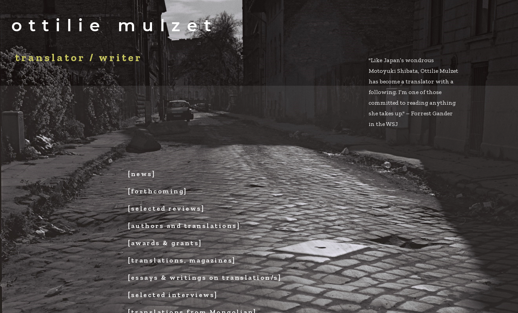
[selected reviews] (166, 208)
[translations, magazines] (182, 260)
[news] (141, 174)
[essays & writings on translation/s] (204, 277)
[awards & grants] (165, 243)
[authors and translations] (184, 226)
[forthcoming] (157, 191)
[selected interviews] (173, 295)
